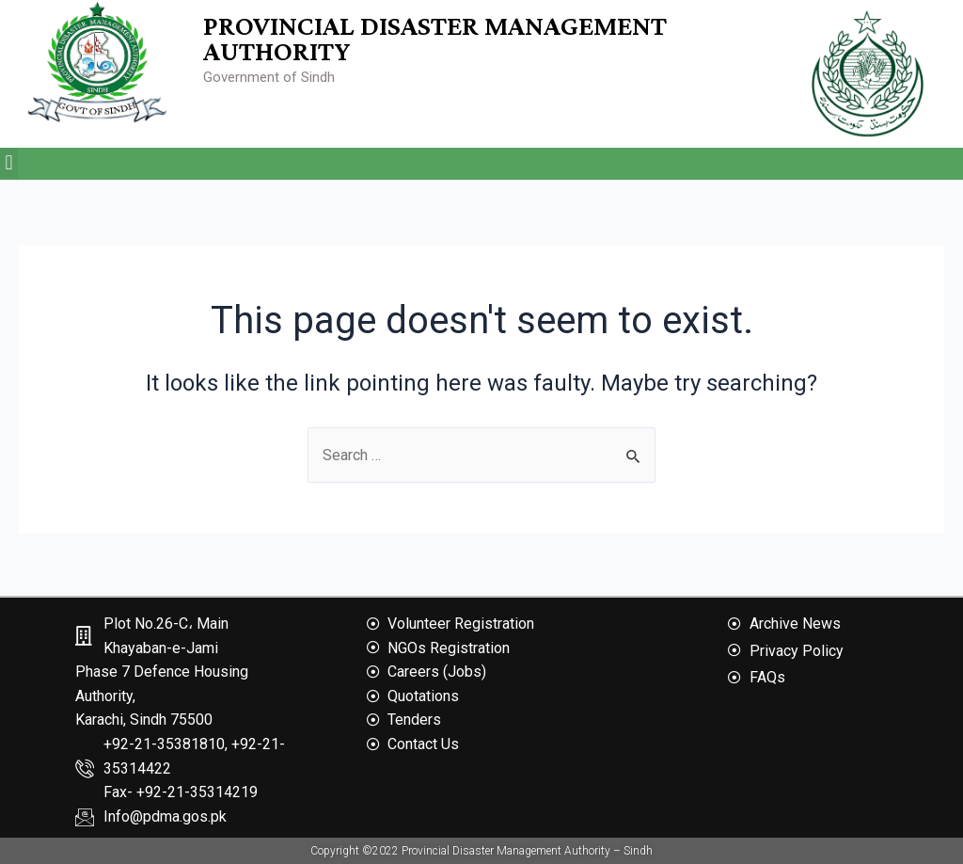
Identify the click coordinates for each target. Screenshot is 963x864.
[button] (9, 163)
